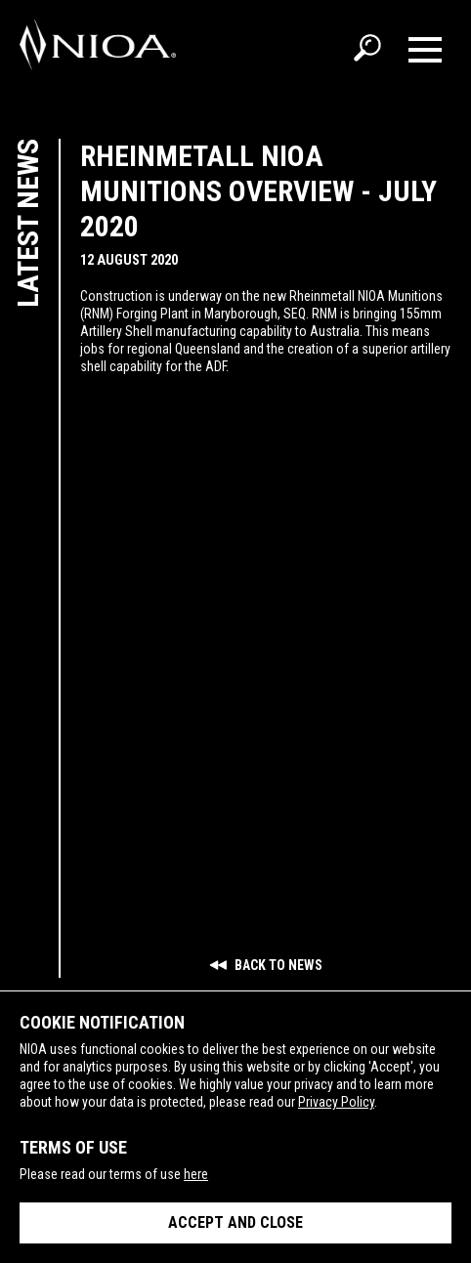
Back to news (265, 965)
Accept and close (235, 1222)
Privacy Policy (336, 1102)
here (196, 1174)
